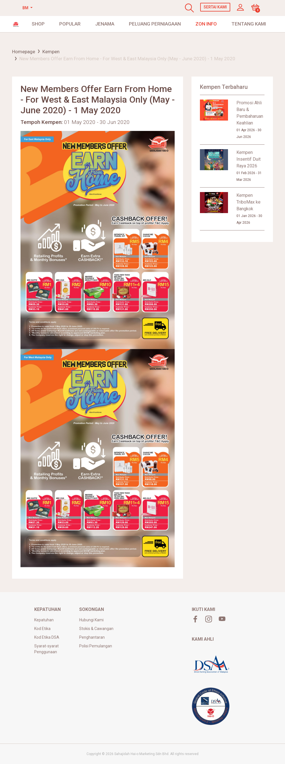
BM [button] (25, 8)
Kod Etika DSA (46, 637)
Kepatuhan (44, 620)
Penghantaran (92, 637)
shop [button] (38, 24)
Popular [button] (70, 24)
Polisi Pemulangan (95, 646)
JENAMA (104, 24)
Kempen (51, 51)
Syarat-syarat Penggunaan (46, 649)
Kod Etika (42, 628)
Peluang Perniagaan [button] (155, 24)
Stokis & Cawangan (96, 628)
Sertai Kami (215, 7)
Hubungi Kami (91, 620)
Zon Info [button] (206, 24)
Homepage (23, 51)
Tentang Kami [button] (248, 24)
